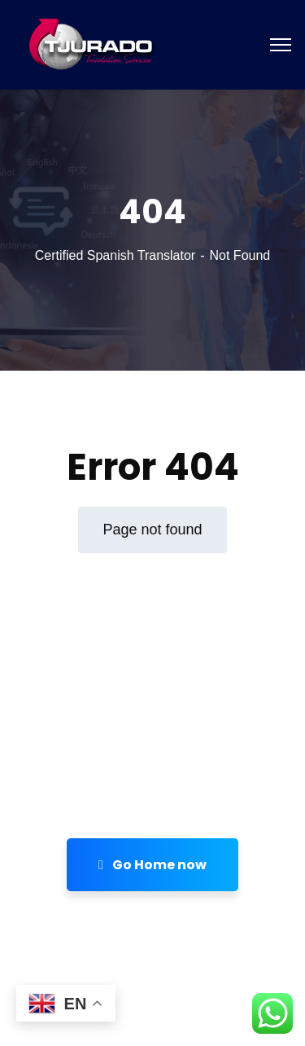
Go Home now (152, 864)
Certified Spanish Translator (115, 255)
